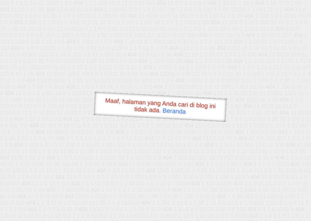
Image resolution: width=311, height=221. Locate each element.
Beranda (174, 111)
